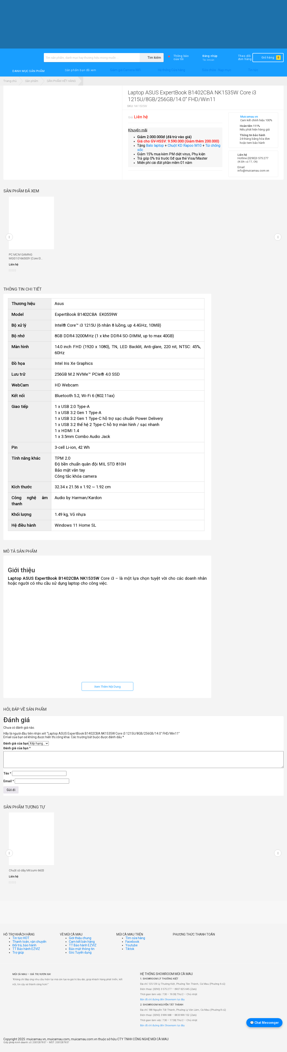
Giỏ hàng (268, 57)
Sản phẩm (31, 81)
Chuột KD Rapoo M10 (185, 145)
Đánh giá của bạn (15, 743)
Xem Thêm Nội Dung (107, 686)
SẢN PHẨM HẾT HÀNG (61, 81)
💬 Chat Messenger (264, 1022)
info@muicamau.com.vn (253, 170)
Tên (7, 773)
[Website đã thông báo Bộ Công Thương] (270, 1044)
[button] (80, 70)
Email (8, 781)
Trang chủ (9, 81)
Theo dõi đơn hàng (241, 57)
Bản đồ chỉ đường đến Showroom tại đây (162, 999)
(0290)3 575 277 (257, 158)
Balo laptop (155, 145)
